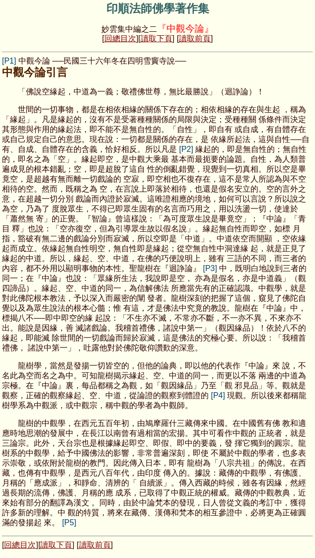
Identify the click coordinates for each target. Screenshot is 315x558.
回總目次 (120, 38)
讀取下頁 (156, 38)
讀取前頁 (195, 38)
